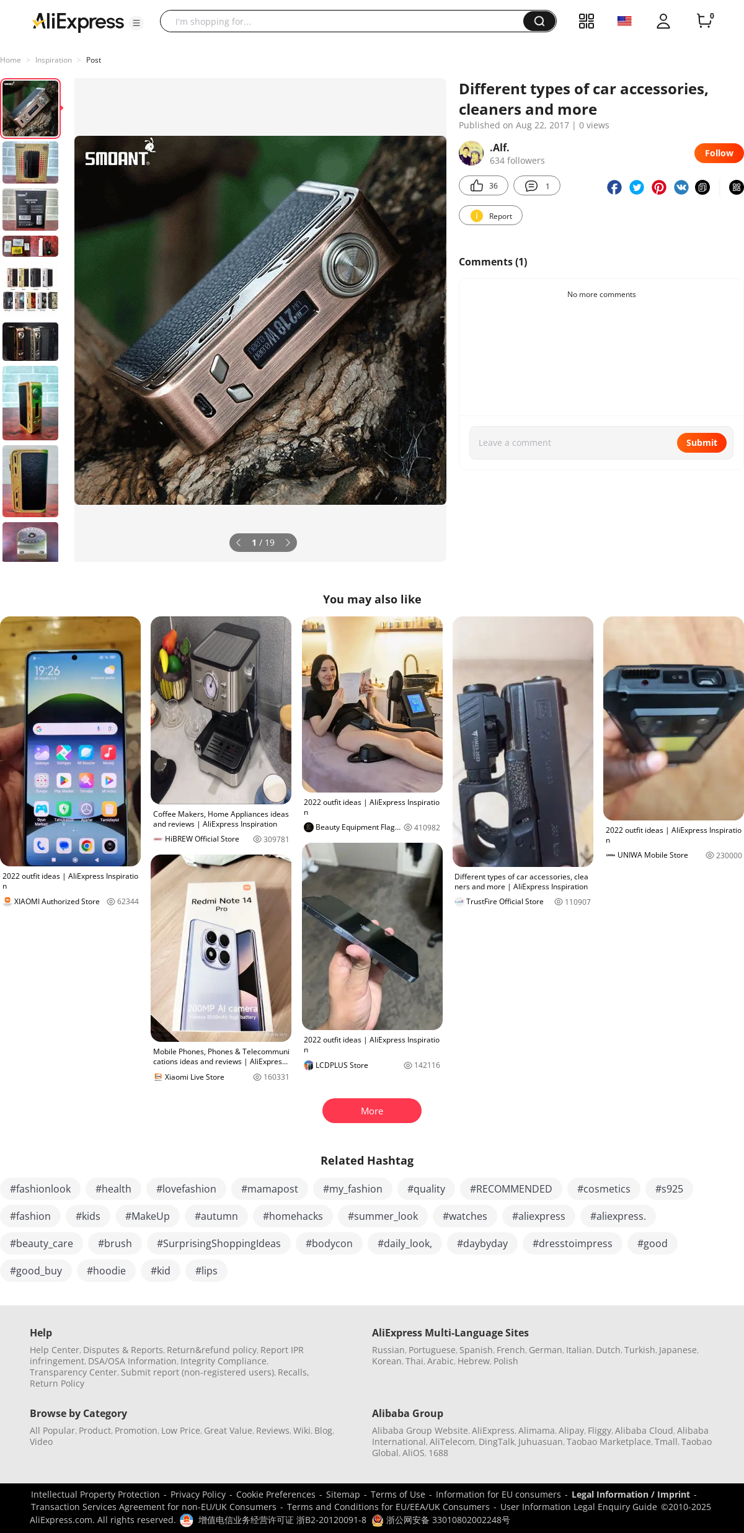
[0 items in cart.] (704, 21)
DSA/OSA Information (132, 1361)
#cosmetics (604, 1189)
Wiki (302, 1430)
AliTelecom (452, 1441)
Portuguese (432, 1350)
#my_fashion (353, 1189)
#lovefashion (186, 1189)
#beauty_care (41, 1243)
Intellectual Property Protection (95, 1494)
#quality (426, 1189)
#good (652, 1243)
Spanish (476, 1350)
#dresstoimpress (573, 1243)
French (511, 1350)
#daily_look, (405, 1243)
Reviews (273, 1430)
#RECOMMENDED (511, 1189)
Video (41, 1441)
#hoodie (106, 1271)
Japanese (678, 1350)
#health (113, 1189)
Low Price (180, 1430)
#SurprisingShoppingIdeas (219, 1243)
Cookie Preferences (276, 1494)
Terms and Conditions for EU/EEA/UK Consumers (388, 1507)
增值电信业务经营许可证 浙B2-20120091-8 (282, 1520)
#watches (465, 1216)
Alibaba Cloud (644, 1430)
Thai (414, 1361)
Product (95, 1430)
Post (93, 60)
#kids (88, 1216)
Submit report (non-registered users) (197, 1372)
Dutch (608, 1350)
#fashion (30, 1216)
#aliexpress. (618, 1216)
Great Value (228, 1430)
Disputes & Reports (123, 1350)
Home (10, 60)
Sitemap (343, 1494)
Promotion (136, 1430)
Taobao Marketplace (609, 1441)
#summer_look (383, 1216)
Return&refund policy (212, 1350)
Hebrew (474, 1361)
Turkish (639, 1350)
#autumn (216, 1216)
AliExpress (493, 1430)
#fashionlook (40, 1189)
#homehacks (293, 1216)
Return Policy (57, 1383)
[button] (136, 23)
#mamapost (269, 1189)
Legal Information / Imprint (631, 1494)
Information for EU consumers (498, 1494)
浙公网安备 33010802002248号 (440, 1520)
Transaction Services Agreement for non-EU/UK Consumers (154, 1507)
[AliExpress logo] (78, 21)
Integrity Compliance (223, 1361)
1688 (438, 1453)
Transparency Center (73, 1372)
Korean (387, 1361)
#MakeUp (147, 1216)
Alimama (536, 1430)
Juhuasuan (540, 1441)
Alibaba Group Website (420, 1430)
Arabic (440, 1361)
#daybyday (482, 1243)
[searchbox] (346, 21)
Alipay (571, 1430)
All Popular (52, 1430)
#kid (160, 1271)
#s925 (669, 1189)
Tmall (666, 1441)
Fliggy (599, 1430)
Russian (388, 1350)
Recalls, (293, 1372)
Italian (579, 1350)
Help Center (54, 1350)
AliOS (413, 1453)
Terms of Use (398, 1494)
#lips (206, 1271)
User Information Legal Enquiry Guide (578, 1507)
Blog (323, 1430)
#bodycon (329, 1243)
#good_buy (36, 1271)
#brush (115, 1243)
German (545, 1350)
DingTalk (497, 1441)
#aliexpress (538, 1216)
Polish (506, 1361)
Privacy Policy (198, 1494)
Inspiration (53, 60)
